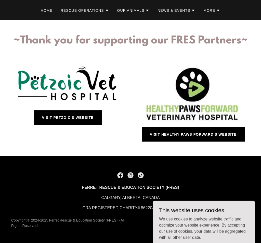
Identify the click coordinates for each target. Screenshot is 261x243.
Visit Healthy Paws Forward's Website (193, 134)
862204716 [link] (151, 208)
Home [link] (47, 10)
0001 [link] (174, 208)
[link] (120, 175)
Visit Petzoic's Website (68, 117)
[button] (85, 10)
